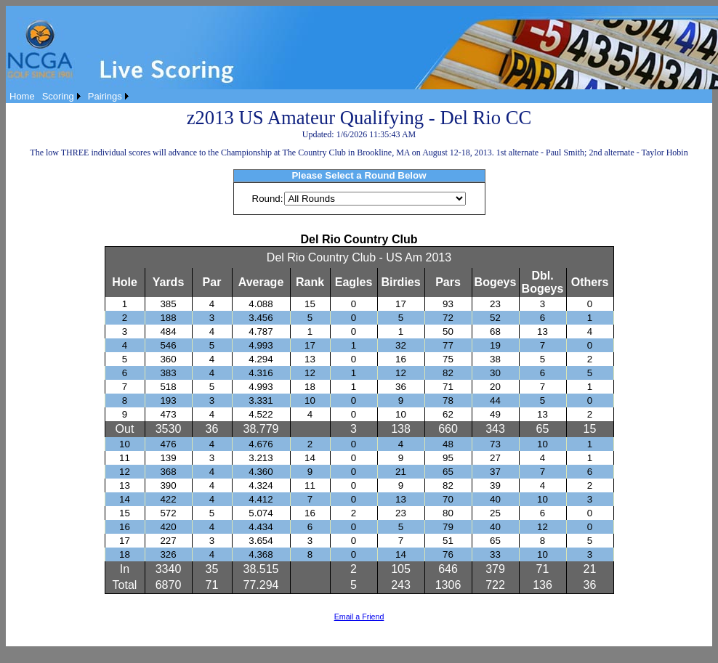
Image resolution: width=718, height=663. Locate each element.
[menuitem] (22, 96)
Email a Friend (359, 616)
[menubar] (69, 96)
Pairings (105, 96)
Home (22, 96)
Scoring (58, 96)
